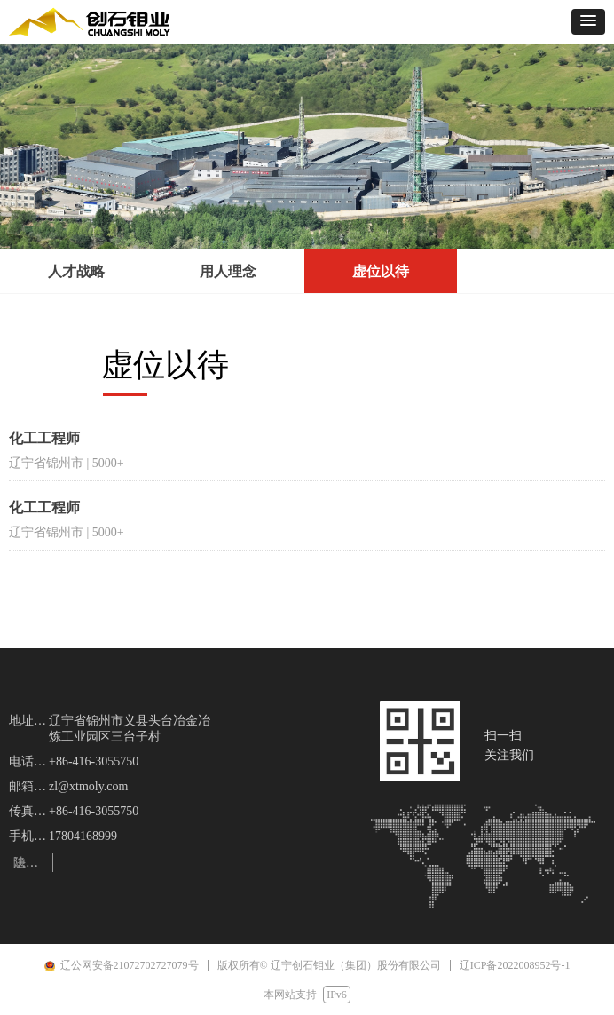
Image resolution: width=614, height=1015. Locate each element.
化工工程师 (44, 438)
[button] (588, 22)
